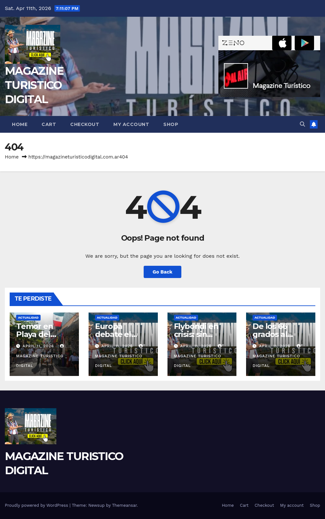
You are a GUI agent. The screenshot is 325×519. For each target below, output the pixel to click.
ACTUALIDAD (28, 317)
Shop (170, 124)
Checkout (84, 124)
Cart (49, 124)
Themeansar (124, 505)
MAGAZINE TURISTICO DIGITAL (34, 85)
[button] (302, 124)
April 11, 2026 (39, 346)
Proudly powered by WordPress (37, 505)
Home (19, 124)
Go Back (163, 272)
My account (131, 124)
